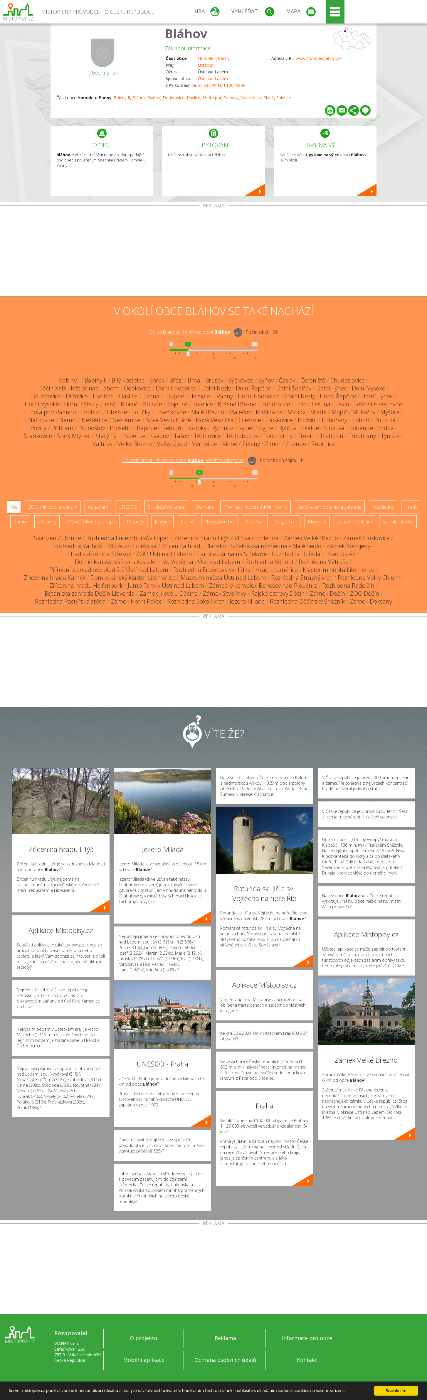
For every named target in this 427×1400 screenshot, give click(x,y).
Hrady (410, 507)
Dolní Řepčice (253, 388)
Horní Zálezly (81, 404)
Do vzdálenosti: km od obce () (183, 460)
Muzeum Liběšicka (132, 546)
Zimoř (273, 444)
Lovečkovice (170, 412)
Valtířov (102, 444)
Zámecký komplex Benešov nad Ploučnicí (263, 585)
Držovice (77, 396)
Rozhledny (383, 507)
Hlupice (174, 396)
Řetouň (171, 428)
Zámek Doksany (371, 601)
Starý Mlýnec (73, 436)
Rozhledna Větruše (324, 562)
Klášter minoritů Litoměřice (338, 570)
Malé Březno (207, 412)
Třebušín (331, 436)
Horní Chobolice (259, 396)
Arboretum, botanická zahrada (330, 507)
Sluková (334, 428)
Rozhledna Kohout (269, 562)
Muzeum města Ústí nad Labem (223, 578)
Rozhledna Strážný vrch (302, 578)
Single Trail (286, 521)
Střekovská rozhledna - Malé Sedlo (276, 546)
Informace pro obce (307, 1338)
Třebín (306, 436)
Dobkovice (137, 388)
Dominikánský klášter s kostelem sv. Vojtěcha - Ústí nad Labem (157, 562)
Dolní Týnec (331, 388)
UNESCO (127, 507)
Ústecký (205, 65)
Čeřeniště (312, 380)
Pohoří (360, 420)
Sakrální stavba (397, 521)
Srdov (385, 428)
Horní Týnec (377, 396)
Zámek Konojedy (348, 546)
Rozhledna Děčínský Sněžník (307, 601)
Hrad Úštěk (340, 554)
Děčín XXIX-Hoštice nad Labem (78, 388)
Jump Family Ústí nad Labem (166, 585)
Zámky (20, 521)
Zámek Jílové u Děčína (168, 593)
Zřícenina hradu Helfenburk (86, 585)
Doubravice (173, 97)
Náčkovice (41, 420)
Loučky (141, 412)
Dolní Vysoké (368, 388)
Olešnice (250, 420)
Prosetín (121, 428)
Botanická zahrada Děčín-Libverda (90, 593)
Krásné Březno (237, 404)
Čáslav (287, 380)
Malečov (240, 412)
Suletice (283, 97)
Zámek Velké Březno (311, 538)
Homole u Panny (214, 58)
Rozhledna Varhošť (78, 546)
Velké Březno (134, 444)
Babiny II (122, 97)
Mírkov (296, 412)
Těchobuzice (242, 436)
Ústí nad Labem (213, 78)
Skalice (310, 428)
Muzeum (317, 521)
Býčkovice (240, 380)
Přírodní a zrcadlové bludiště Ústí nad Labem (108, 570)
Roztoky (196, 428)
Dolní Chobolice (176, 388)
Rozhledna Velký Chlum (369, 578)
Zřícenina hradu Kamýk (54, 578)
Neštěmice (126, 420)
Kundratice (275, 404)
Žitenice (296, 444)
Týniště (390, 436)
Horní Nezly (300, 396)
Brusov (214, 380)
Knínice (152, 404)
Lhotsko (91, 412)
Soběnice (361, 428)
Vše (14, 507)
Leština (321, 404)
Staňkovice (38, 436)
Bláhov (186, 33)
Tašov (181, 436)
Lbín (301, 404)
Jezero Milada (247, 601)
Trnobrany (362, 436)
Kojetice (177, 404)
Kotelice (202, 404)
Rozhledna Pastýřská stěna (70, 601)
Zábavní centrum (354, 521)
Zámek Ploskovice (366, 538)
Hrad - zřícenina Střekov (99, 554)
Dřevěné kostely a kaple (91, 521)
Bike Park (255, 521)
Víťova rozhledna (256, 538)
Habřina (103, 396)
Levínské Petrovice (378, 404)
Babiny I (69, 380)
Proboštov (91, 428)
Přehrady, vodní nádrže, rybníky (255, 507)
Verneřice (204, 444)
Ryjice (266, 428)
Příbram (62, 428)
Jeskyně (162, 521)
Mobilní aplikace (143, 1359)
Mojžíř (339, 412)
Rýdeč (246, 428)
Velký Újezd (172, 444)
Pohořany (334, 420)
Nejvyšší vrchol (219, 521)
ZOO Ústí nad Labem (164, 554)
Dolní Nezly (216, 388)
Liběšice (117, 412)
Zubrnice (323, 444)
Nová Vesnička (215, 420)
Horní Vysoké (42, 404)
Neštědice (94, 420)
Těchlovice (207, 436)
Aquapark (98, 507)
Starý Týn (107, 436)
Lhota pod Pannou (220, 97)
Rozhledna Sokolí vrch (196, 601)
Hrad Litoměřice (276, 570)
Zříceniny (47, 521)
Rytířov (287, 428)
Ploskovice (279, 420)
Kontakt (307, 1359)
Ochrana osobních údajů (225, 1359)
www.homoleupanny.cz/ (318, 58)
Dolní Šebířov (293, 388)
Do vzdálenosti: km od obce (189, 332)
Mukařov (363, 412)
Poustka (385, 420)
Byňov (154, 97)
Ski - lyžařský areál (166, 507)
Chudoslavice (347, 380)
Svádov (159, 436)
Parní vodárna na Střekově (232, 554)
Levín (342, 404)
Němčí (68, 420)
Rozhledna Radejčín (348, 585)
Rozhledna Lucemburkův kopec (127, 538)
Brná (194, 380)
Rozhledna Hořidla (296, 554)
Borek (156, 380)
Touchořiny (277, 436)
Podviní (307, 420)
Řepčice (147, 428)
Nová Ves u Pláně (257, 97)
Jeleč (109, 404)
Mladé (318, 412)
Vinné (229, 444)
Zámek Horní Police (136, 601)
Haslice (193, 97)
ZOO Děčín (364, 593)
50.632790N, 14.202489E (221, 85)
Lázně (187, 521)
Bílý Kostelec (128, 380)
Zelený (251, 444)
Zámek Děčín (327, 593)
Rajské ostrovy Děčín (278, 593)
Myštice (390, 412)
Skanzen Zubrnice (57, 538)
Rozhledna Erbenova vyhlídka (212, 570)
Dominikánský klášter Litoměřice (133, 578)
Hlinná (150, 396)
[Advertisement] (213, 252)
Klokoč (129, 404)
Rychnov (222, 428)
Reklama (225, 1338)
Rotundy (135, 521)
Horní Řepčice (338, 396)
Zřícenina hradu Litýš (201, 538)
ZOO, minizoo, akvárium (52, 507)
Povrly (38, 428)
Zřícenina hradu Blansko (194, 546)
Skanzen (204, 507)
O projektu (143, 1338)
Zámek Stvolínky (224, 593)
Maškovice (269, 412)
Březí (176, 380)
